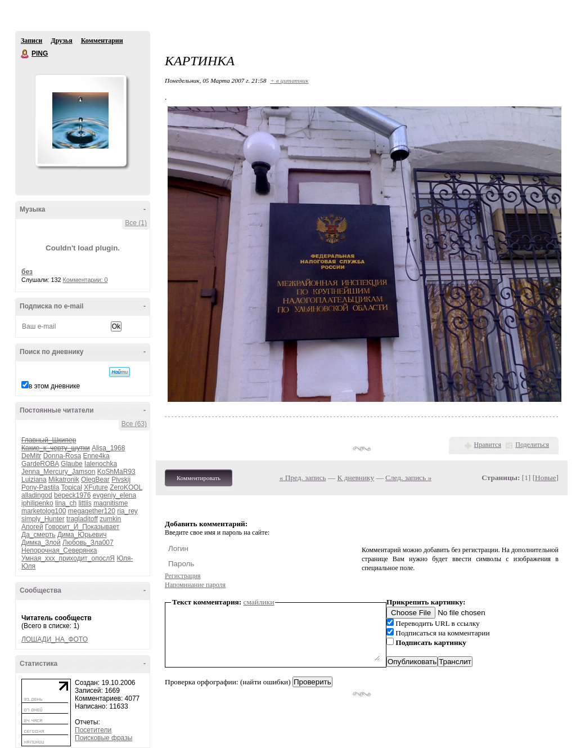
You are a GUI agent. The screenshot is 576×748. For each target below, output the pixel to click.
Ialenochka (100, 464)
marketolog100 (43, 511)
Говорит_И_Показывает (82, 527)
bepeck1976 (72, 495)
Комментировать (198, 477)
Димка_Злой (41, 543)
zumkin (110, 519)
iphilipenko (37, 503)
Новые (545, 477)
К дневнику (356, 477)
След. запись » (408, 477)
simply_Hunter (43, 519)
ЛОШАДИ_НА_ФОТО (54, 639)
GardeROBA (40, 464)
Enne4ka (96, 456)
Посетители (93, 730)
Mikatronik (63, 479)
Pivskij (120, 479)
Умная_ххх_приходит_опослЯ (68, 558)
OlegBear (95, 479)
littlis (84, 503)
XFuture (96, 487)
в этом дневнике (54, 386)
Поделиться (532, 445)
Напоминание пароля (195, 585)
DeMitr (31, 456)
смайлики (259, 602)
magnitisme (110, 503)
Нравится (487, 445)
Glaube (72, 464)
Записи (31, 40)
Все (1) (136, 223)
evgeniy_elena (114, 495)
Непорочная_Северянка (59, 550)
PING (25, 54)
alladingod (36, 495)
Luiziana (34, 479)
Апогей (32, 527)
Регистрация (183, 576)
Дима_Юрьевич (81, 535)
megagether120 (91, 511)
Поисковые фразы (103, 738)
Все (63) (134, 424)
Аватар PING (80, 120)
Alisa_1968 (108, 448)
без (27, 272)
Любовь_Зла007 (88, 543)
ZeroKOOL (126, 487)
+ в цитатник (289, 80)
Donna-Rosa (62, 456)
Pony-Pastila (40, 487)
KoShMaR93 (116, 472)
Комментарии (102, 40)
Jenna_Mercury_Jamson (58, 472)
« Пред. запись (303, 477)
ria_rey (127, 511)
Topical (71, 487)
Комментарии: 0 (85, 279)
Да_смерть (38, 535)
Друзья (61, 40)
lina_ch (65, 503)
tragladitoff (82, 519)
